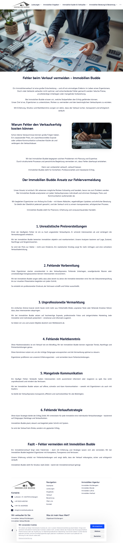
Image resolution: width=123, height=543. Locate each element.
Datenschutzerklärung (25, 538)
